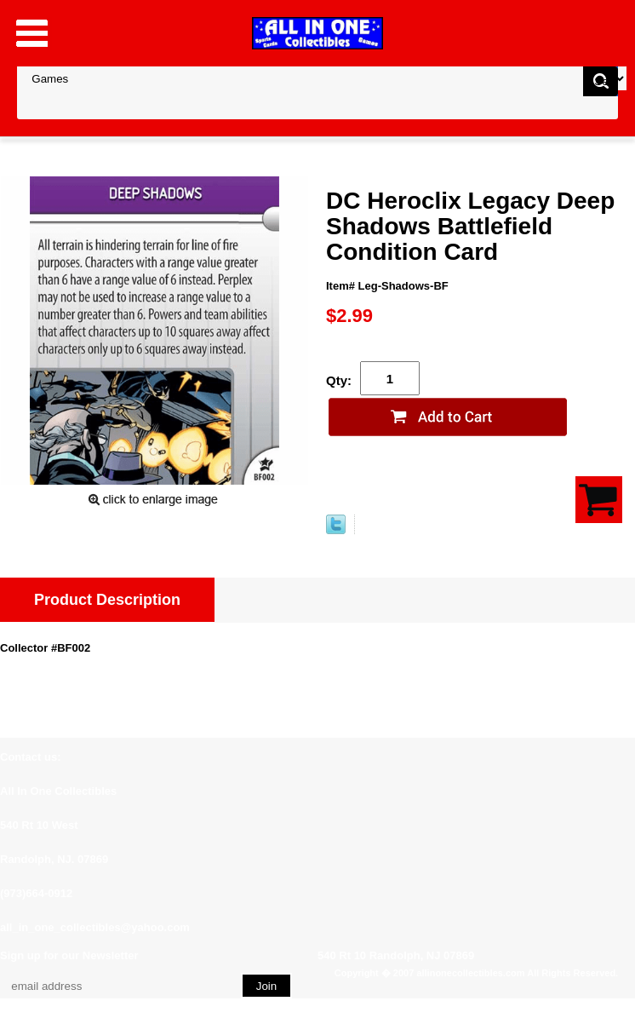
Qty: (339, 380)
